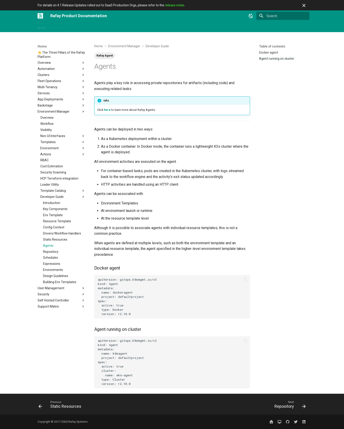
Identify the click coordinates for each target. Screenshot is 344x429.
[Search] (282, 16)
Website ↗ (262, 27)
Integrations (96, 27)
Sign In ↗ (243, 27)
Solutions (117, 27)
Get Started (74, 27)
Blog (212, 27)
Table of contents (272, 46)
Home (42, 27)
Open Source (138, 27)
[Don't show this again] (304, 5)
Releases (196, 27)
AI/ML (56, 27)
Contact (226, 27)
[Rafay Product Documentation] (40, 15)
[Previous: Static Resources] (61, 405)
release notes (174, 5)
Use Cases (160, 27)
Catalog (179, 27)
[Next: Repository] (288, 405)
